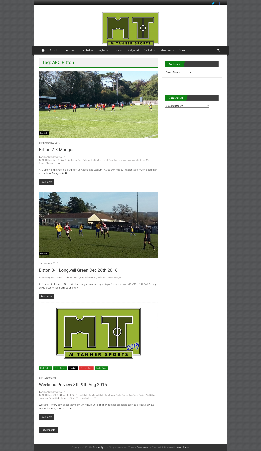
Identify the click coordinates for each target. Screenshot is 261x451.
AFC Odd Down (59, 395)
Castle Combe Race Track (127, 395)
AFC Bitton (47, 160)
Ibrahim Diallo (97, 160)
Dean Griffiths (84, 160)
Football (85, 50)
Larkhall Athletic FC (87, 398)
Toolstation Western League (109, 277)
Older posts (49, 430)
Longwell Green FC (88, 277)
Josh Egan (108, 160)
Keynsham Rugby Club (49, 398)
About (53, 50)
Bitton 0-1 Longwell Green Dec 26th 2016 (78, 270)
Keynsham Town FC (69, 398)
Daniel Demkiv (71, 160)
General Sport (86, 368)
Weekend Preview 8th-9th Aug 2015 (73, 384)
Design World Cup (147, 395)
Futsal (116, 50)
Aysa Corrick (58, 160)
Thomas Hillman (53, 163)
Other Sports (186, 50)
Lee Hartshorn (120, 160)
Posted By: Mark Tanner (51, 157)
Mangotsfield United (136, 160)
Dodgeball (133, 50)
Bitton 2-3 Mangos (57, 149)
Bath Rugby (60, 368)
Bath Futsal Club (96, 395)
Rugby (101, 50)
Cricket (148, 50)
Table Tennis (166, 50)
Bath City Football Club (77, 395)
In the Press (69, 50)
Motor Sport (101, 368)
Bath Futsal (45, 368)
